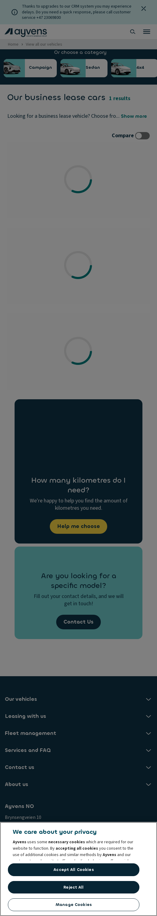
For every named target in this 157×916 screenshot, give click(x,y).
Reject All (73, 887)
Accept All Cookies (73, 869)
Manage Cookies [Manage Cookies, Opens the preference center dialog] (74, 904)
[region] (78, 869)
